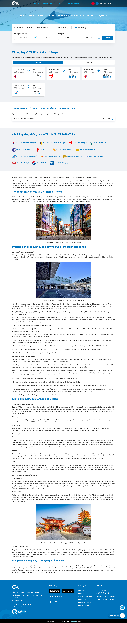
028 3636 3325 (105, 599)
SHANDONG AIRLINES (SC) (22, 149)
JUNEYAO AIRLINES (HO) (72, 156)
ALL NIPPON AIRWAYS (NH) (95, 156)
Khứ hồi (89, 62)
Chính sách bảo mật (83, 593)
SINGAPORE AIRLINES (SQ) (62, 149)
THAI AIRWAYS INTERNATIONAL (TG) (52, 143)
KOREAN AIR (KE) (39, 163)
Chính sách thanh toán (84, 599)
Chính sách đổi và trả (83, 605)
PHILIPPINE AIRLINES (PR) (50, 156)
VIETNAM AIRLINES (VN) (85, 149)
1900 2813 (102, 593)
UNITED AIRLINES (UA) (59, 163)
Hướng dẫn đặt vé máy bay (85, 596)
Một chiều (38, 62)
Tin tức (60, 3)
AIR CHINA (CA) (42, 149)
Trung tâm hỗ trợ (72, 3)
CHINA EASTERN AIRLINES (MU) (24, 143)
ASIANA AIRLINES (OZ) (78, 143)
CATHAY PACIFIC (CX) (98, 143)
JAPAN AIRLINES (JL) (20, 163)
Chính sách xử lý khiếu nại (84, 602)
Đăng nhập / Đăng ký (106, 3)
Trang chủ (35, 3)
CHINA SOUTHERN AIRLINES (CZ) (24, 156)
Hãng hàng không (48, 3)
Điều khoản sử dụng (83, 590)
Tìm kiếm (107, 37)
